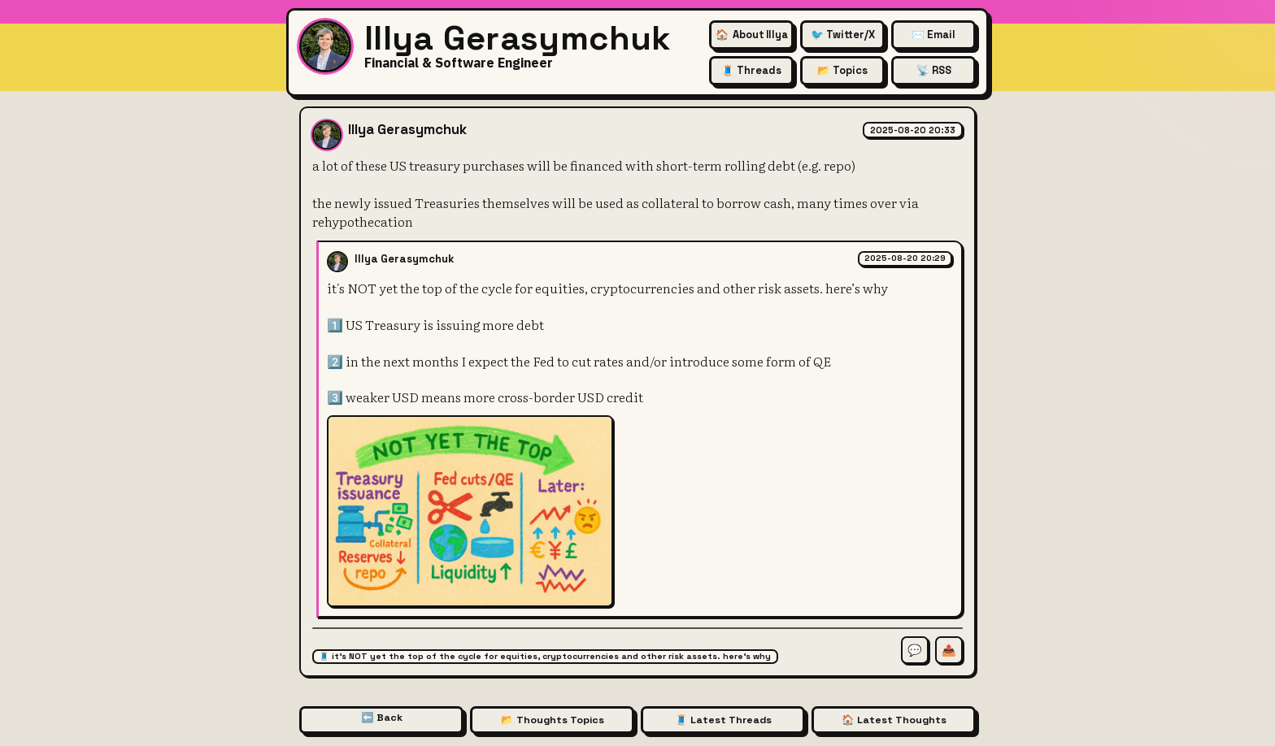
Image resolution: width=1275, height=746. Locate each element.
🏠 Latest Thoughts (894, 719)
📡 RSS (933, 70)
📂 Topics (842, 70)
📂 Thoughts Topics (552, 719)
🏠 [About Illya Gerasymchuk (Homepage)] (752, 34)
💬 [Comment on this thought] (914, 650)
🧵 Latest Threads (723, 719)
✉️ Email (933, 34)
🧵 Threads (751, 70)
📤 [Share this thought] (949, 650)
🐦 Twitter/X (843, 34)
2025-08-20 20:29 (905, 258)
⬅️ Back (382, 717)
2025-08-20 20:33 (912, 130)
